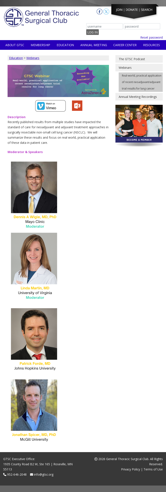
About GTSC (14, 45)
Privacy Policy (130, 469)
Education (65, 45)
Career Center (124, 45)
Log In (92, 32)
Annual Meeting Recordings (138, 97)
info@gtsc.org (41, 474)
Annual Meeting (93, 45)
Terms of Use (153, 469)
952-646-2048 (15, 474)
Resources (151, 45)
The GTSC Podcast (132, 59)
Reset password (151, 37)
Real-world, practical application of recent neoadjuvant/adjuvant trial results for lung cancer (141, 82)
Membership (40, 45)
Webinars (32, 58)
